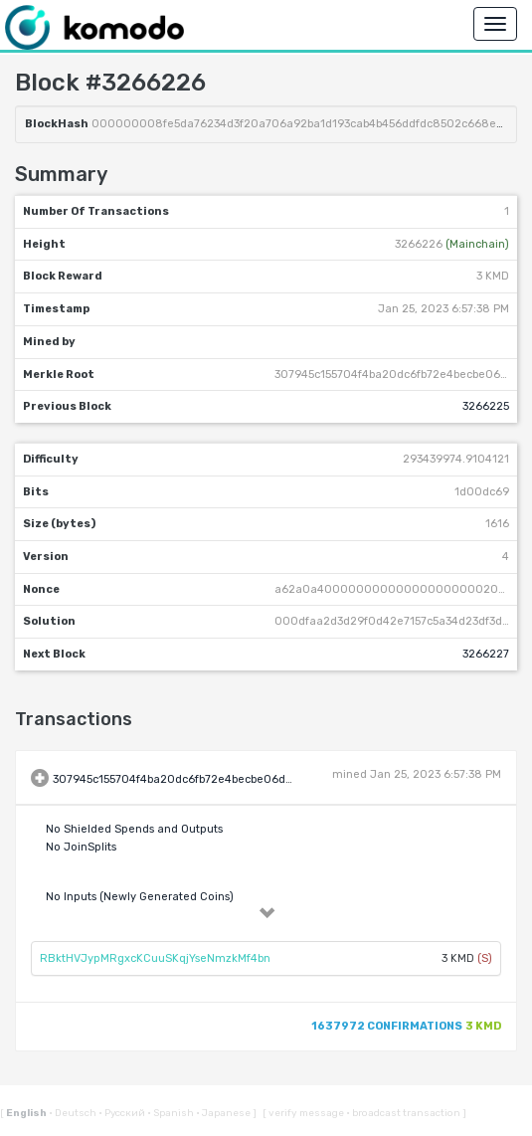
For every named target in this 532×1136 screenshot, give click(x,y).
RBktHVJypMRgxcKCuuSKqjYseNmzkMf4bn (155, 958)
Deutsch (73, 1113)
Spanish (171, 1113)
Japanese (224, 1113)
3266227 (485, 654)
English (27, 1113)
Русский (122, 1113)
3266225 (485, 406)
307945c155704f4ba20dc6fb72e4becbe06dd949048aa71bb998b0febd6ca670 (263, 779)
